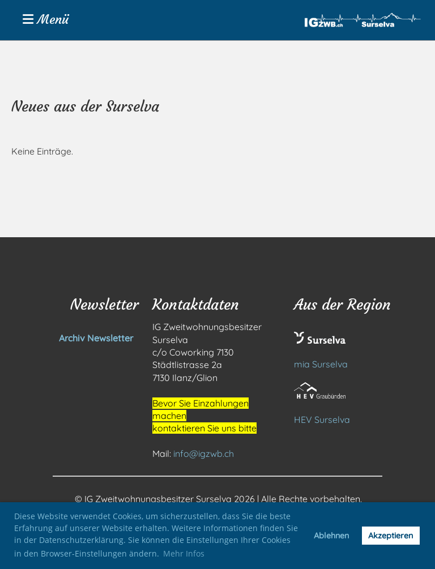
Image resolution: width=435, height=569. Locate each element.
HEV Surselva (322, 419)
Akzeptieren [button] (390, 536)
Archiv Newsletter (72, 338)
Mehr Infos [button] (183, 553)
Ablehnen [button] (331, 536)
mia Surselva (321, 364)
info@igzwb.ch (203, 453)
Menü (46, 19)
